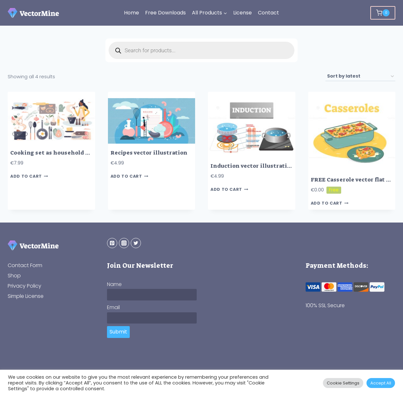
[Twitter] (136, 243)
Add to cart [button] (29, 176)
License (242, 12)
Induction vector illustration (252, 166)
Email (113, 307)
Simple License (26, 296)
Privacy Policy (24, 286)
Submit (118, 331)
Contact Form (25, 265)
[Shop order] (360, 76)
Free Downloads (165, 12)
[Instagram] (124, 243)
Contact (268, 12)
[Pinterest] (112, 243)
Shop (14, 275)
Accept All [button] (380, 383)
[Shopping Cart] (382, 13)
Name (114, 284)
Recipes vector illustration (149, 152)
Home (131, 12)
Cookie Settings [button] (343, 383)
